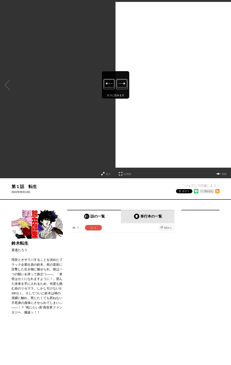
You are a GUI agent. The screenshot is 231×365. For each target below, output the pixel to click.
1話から (168, 227)
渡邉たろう (19, 250)
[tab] (94, 216)
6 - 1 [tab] (93, 227)
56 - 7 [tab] (76, 227)
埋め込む (208, 191)
